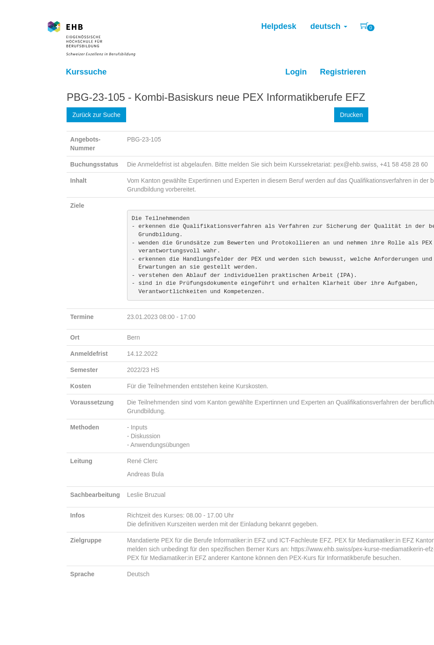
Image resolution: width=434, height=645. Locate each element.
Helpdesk (278, 26)
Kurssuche (86, 71)
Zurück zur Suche (96, 114)
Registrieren (343, 71)
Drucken (351, 114)
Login (296, 71)
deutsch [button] (328, 26)
